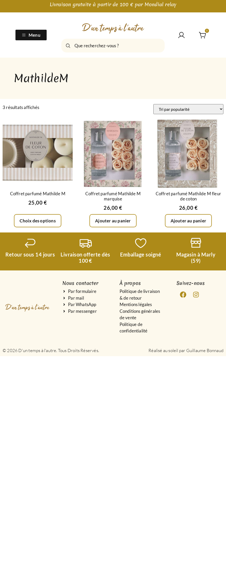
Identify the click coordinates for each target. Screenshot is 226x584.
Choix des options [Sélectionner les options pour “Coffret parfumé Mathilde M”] (37, 220)
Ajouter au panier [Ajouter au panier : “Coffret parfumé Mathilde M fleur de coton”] (188, 220)
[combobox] (113, 45)
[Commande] (188, 109)
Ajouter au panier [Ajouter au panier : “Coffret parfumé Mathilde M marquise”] (113, 220)
